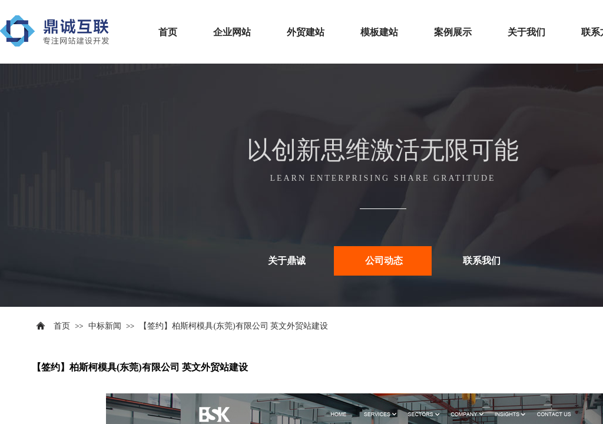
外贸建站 (305, 32)
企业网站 (232, 32)
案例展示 (453, 32)
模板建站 (379, 32)
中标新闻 (104, 326)
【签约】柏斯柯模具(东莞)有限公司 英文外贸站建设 (233, 326)
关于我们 (526, 32)
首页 (167, 32)
